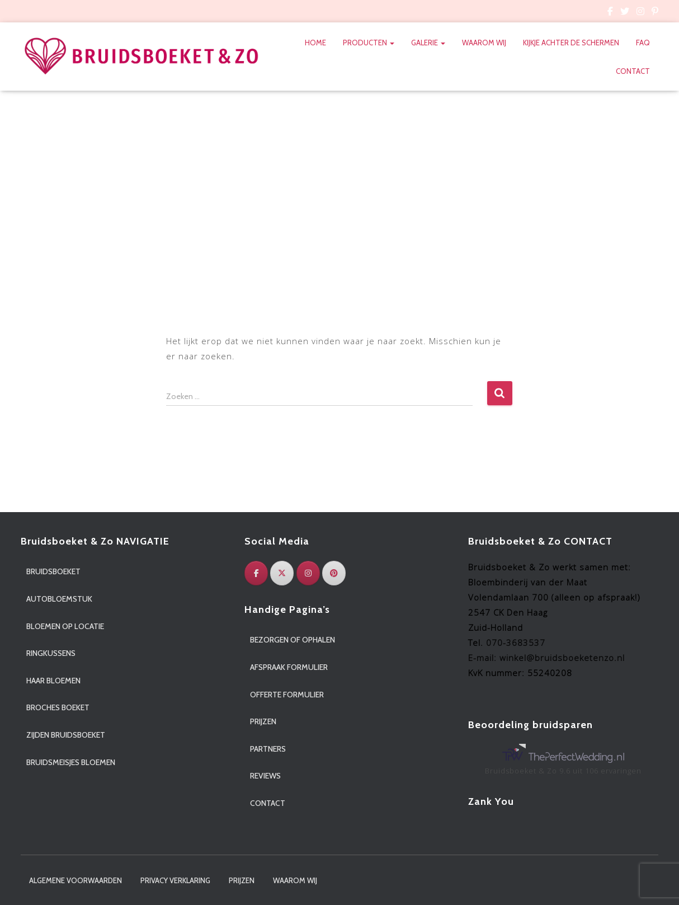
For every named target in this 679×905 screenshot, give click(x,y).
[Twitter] (282, 573)
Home (315, 42)
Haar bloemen (53, 681)
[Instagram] (308, 573)
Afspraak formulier (289, 667)
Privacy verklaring (175, 880)
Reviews (265, 776)
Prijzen (263, 721)
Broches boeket (57, 707)
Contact (633, 71)
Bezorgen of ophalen (292, 640)
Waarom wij (484, 42)
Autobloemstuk (59, 599)
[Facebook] (256, 573)
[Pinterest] (334, 573)
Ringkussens (51, 653)
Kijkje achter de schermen (571, 42)
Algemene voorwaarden (75, 880)
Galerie (428, 42)
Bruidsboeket (53, 571)
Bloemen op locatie (65, 626)
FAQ (643, 42)
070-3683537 (515, 642)
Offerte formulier (287, 695)
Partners (268, 749)
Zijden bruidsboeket (65, 735)
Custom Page (610, 13)
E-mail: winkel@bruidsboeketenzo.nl (546, 657)
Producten (368, 42)
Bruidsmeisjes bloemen (70, 762)
